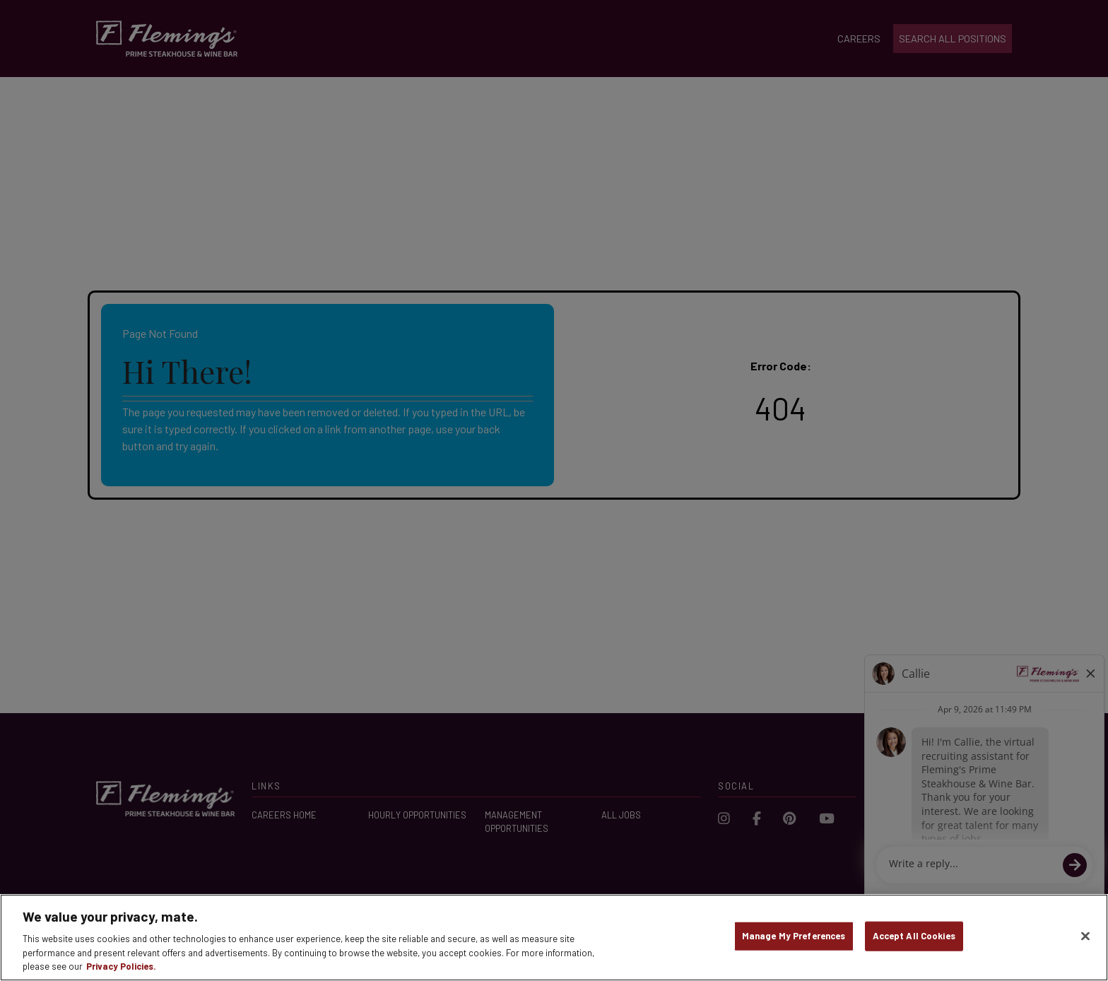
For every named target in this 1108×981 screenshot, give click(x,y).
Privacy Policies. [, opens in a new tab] (121, 966)
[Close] (1085, 936)
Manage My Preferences (794, 935)
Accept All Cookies (914, 935)
